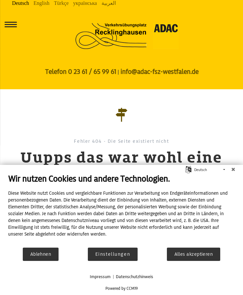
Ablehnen (40, 254)
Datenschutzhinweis (134, 276)
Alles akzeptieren (193, 254)
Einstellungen (112, 254)
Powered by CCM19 (121, 288)
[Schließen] (233, 170)
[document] (121, 210)
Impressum (100, 276)
